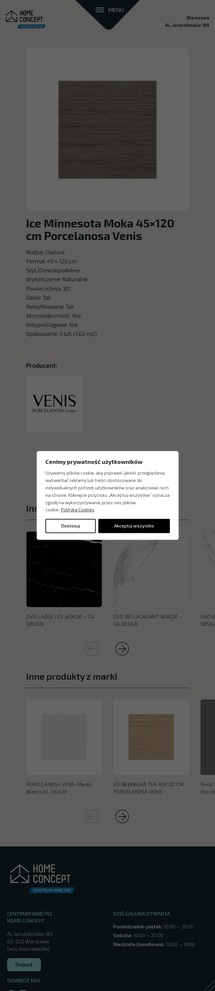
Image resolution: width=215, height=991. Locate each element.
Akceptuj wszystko (134, 526)
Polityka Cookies (77, 510)
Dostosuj (70, 526)
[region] (108, 495)
